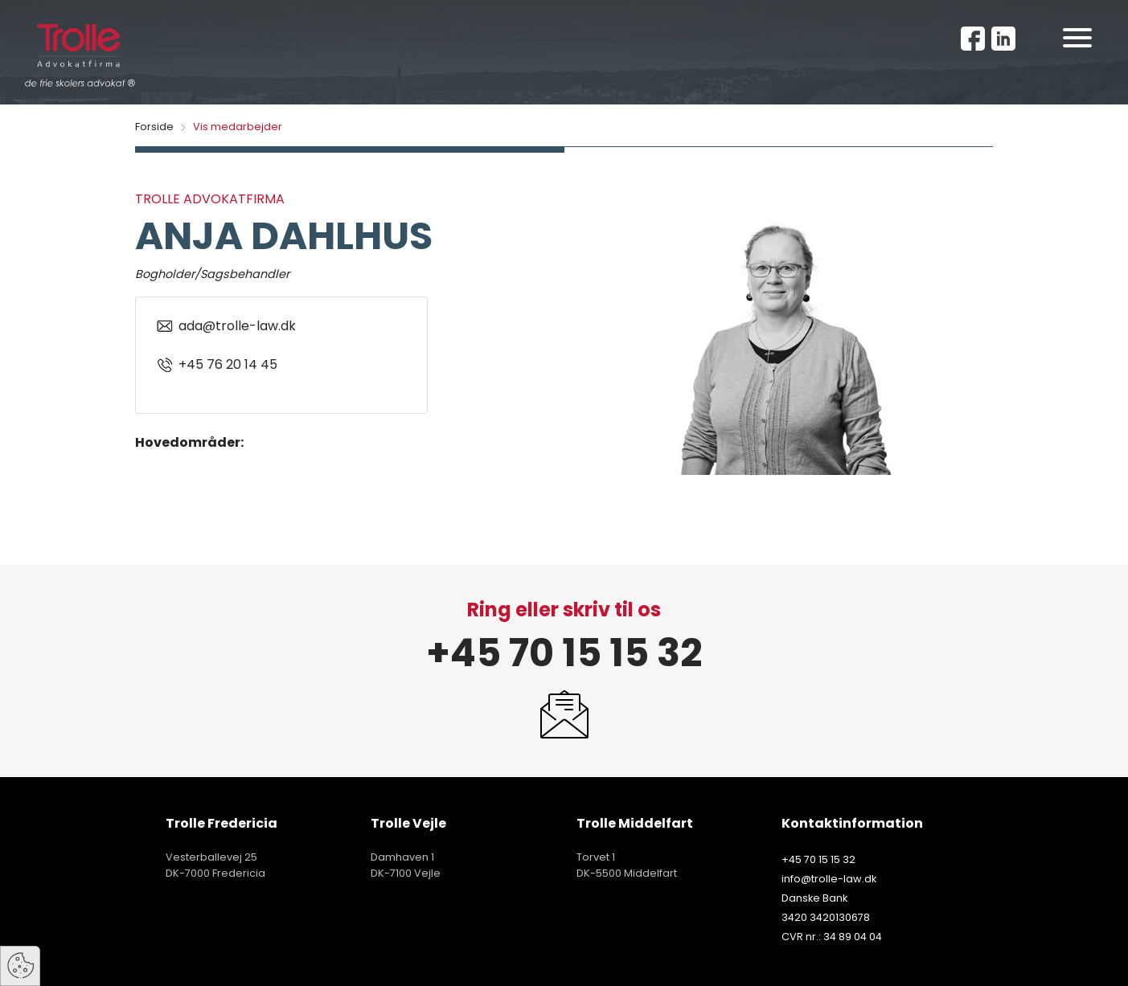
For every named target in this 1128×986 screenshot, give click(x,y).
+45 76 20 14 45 (216, 364)
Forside (154, 126)
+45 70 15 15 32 (564, 653)
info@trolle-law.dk (828, 879)
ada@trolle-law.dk (225, 326)
